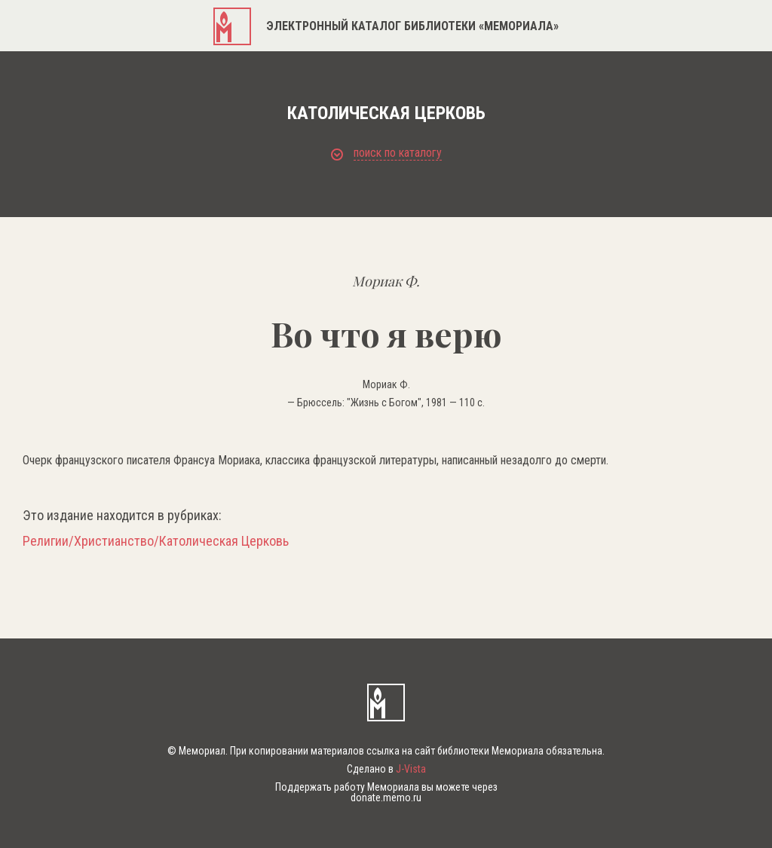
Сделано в (386, 769)
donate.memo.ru (386, 797)
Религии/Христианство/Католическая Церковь (156, 541)
